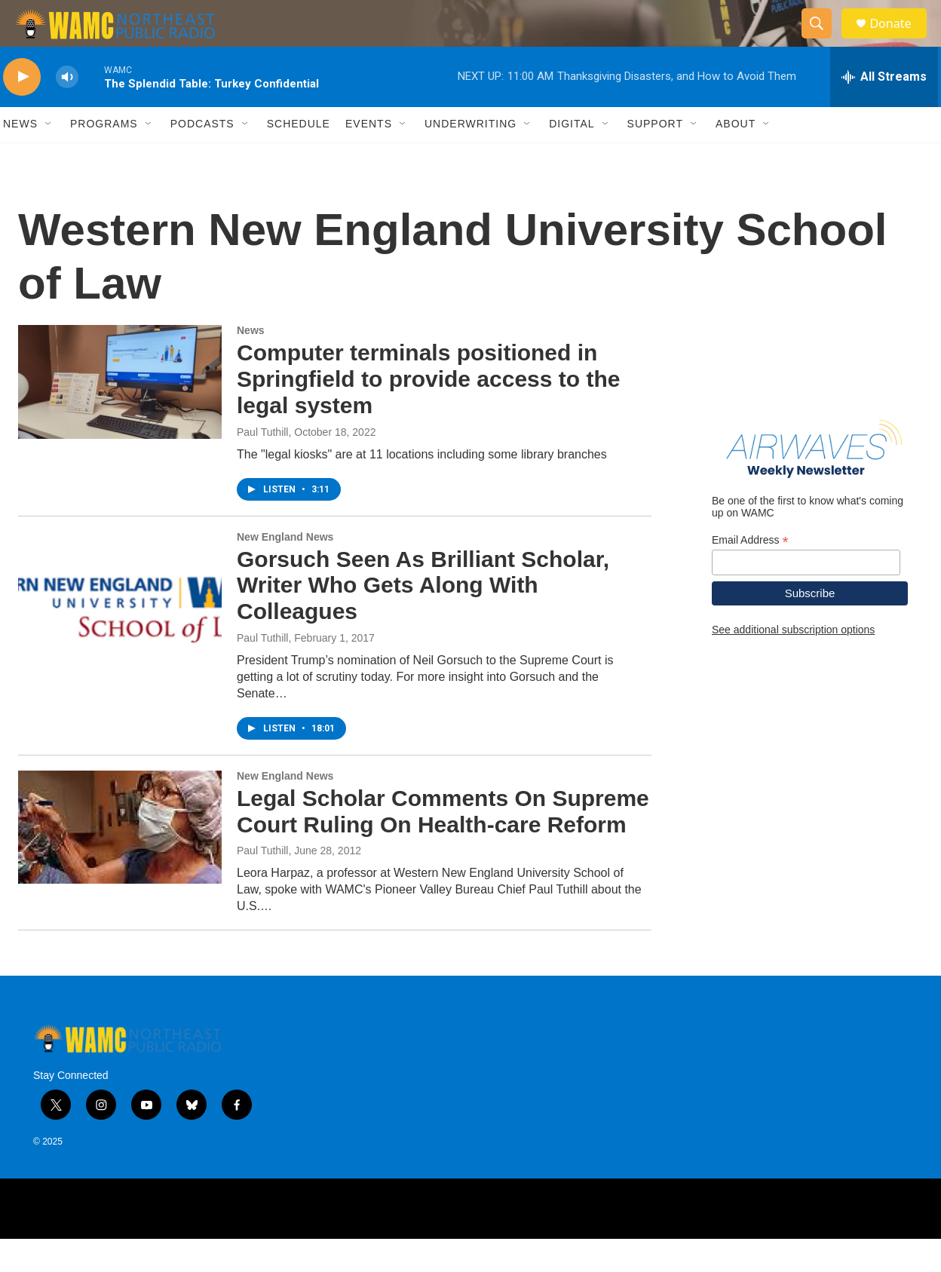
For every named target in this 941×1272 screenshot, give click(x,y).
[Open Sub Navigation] (49, 157)
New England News (285, 569)
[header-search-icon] (823, 40)
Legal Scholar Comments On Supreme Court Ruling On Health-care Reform (443, 843)
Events (368, 157)
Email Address (750, 573)
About (736, 157)
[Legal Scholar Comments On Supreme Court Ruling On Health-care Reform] (120, 859)
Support (655, 157)
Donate (899, 40)
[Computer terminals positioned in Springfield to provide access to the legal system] (120, 414)
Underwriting (470, 157)
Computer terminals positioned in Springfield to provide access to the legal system (428, 412)
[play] (22, 109)
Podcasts (202, 157)
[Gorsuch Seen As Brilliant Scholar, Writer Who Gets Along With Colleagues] (120, 620)
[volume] (67, 110)
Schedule (298, 157)
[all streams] (884, 109)
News (20, 157)
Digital (571, 157)
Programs (104, 157)
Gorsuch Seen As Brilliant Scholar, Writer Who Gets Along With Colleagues (423, 618)
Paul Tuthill (262, 464)
